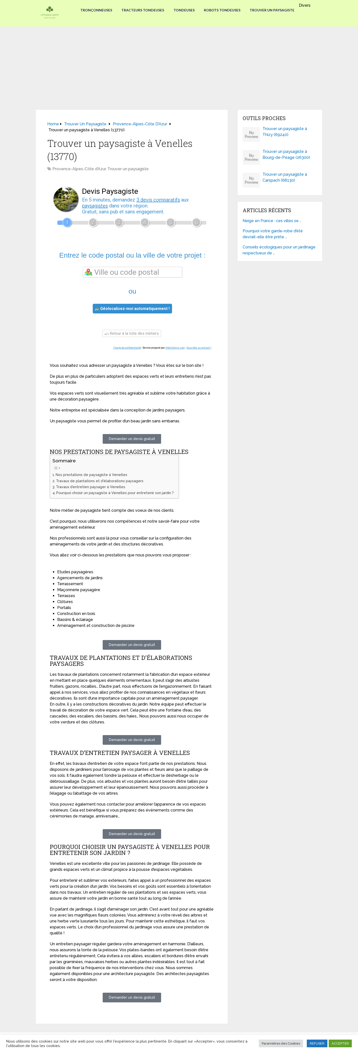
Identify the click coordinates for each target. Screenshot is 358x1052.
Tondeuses (184, 10)
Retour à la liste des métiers (132, 333)
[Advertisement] (179, 64)
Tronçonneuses (95, 10)
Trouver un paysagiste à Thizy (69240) (285, 131)
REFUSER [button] (317, 1043)
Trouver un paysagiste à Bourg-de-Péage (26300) (286, 154)
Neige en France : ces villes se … (272, 220)
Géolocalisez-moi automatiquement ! (132, 308)
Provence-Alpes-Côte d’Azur (79, 169)
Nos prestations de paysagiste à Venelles (91, 475)
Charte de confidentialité (127, 347)
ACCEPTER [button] (340, 1043)
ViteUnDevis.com (175, 347)
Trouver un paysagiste (273, 10)
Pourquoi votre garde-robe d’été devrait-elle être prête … (273, 234)
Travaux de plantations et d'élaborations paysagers (99, 481)
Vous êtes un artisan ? (198, 347)
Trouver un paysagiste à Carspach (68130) (285, 177)
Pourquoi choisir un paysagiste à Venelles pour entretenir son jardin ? (115, 493)
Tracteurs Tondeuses (142, 10)
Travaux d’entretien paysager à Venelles (90, 487)
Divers (307, 5)
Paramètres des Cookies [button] (281, 1043)
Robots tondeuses (223, 10)
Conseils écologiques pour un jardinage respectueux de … (279, 250)
